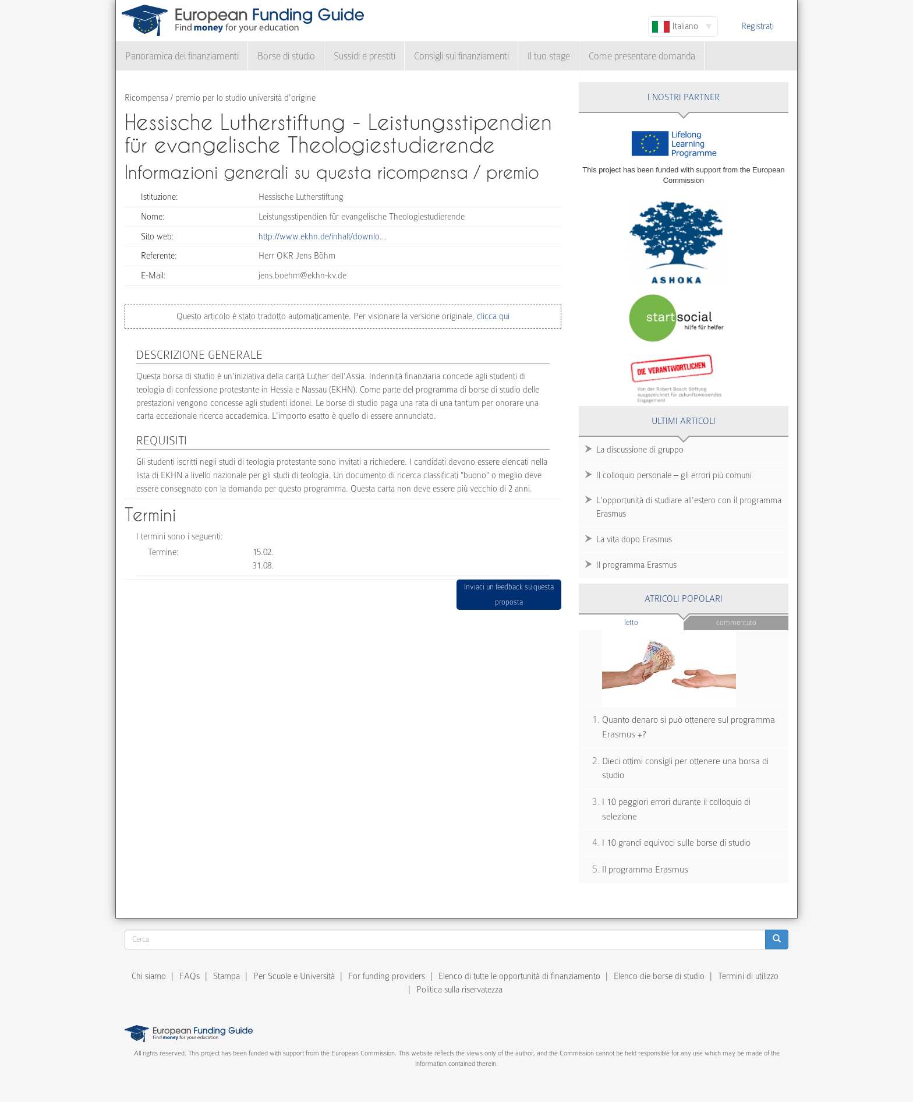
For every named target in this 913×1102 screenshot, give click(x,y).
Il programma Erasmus (636, 565)
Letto (654, 622)
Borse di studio (286, 56)
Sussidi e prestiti (364, 56)
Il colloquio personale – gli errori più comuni (674, 475)
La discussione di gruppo (640, 449)
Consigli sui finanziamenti (461, 56)
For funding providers (386, 976)
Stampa (226, 976)
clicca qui (492, 316)
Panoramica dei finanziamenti (182, 56)
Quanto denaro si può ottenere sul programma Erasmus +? (688, 727)
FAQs (189, 976)
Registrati (757, 26)
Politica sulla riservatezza (459, 989)
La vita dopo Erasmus (634, 539)
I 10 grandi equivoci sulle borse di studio (676, 843)
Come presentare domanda (642, 56)
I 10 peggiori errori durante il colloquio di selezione (676, 809)
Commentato (736, 622)
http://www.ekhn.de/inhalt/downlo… (322, 236)
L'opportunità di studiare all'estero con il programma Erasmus (688, 507)
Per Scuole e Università (294, 976)
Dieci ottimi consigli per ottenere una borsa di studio (685, 768)
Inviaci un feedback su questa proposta (509, 594)
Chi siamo (149, 976)
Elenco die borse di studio (659, 976)
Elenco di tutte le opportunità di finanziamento (519, 976)
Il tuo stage (549, 56)
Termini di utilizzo (748, 976)
